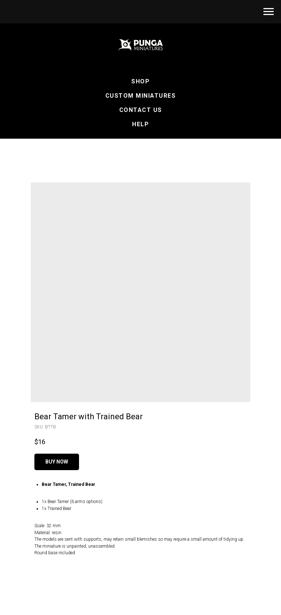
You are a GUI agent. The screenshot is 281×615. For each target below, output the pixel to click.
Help (140, 124)
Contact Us (140, 109)
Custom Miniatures (140, 95)
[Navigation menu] (268, 11)
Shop (140, 81)
